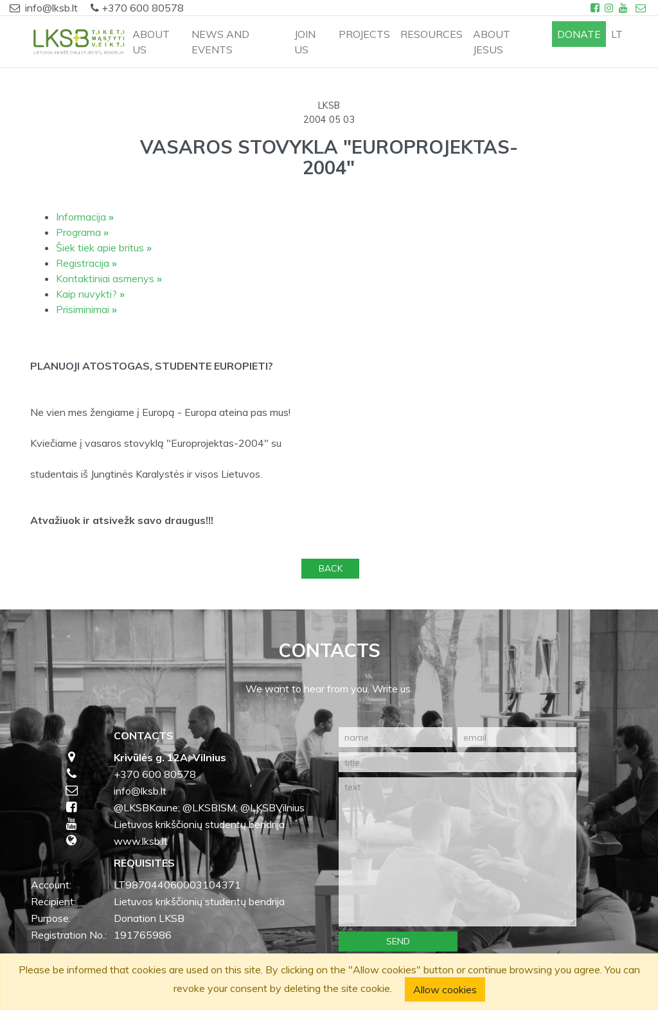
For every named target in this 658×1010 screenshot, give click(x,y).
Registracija (86, 263)
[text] (457, 851)
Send (398, 941)
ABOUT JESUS (491, 42)
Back (330, 568)
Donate (579, 34)
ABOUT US (151, 42)
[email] (517, 737)
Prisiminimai (86, 309)
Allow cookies (445, 989)
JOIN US (305, 42)
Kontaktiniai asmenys (109, 278)
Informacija (85, 216)
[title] (457, 762)
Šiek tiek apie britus (104, 247)
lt (617, 34)
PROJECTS (364, 34)
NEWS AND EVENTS (220, 42)
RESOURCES (431, 34)
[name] (395, 737)
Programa (82, 232)
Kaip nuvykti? (90, 293)
